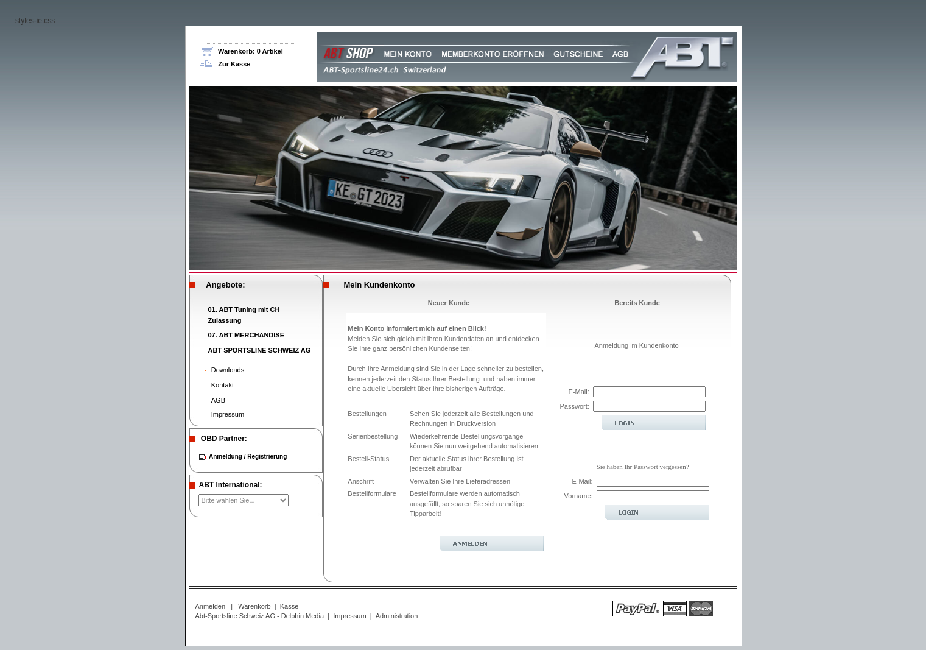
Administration (397, 610)
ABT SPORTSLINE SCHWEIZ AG (259, 344)
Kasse (289, 600)
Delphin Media (302, 610)
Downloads (227, 364)
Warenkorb (254, 600)
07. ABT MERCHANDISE (246, 329)
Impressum (227, 408)
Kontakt (222, 379)
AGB (218, 394)
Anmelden (210, 600)
